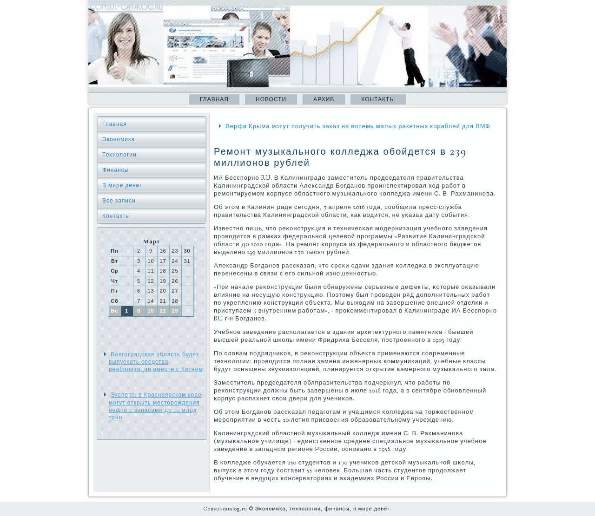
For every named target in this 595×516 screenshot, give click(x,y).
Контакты (378, 99)
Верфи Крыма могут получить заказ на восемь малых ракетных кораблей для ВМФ (357, 126)
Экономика (118, 139)
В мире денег (122, 185)
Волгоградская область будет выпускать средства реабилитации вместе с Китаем (156, 362)
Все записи (119, 200)
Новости (271, 99)
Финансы (115, 170)
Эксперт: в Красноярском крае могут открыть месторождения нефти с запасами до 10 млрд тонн (155, 406)
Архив (323, 99)
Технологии (119, 154)
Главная (214, 99)
